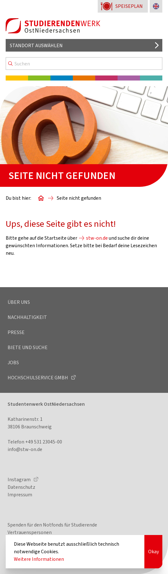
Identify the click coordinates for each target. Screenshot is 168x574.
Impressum (20, 494)
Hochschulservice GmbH (38, 377)
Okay (153, 551)
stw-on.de (97, 238)
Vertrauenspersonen (30, 532)
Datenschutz (21, 487)
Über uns (19, 302)
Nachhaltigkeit (27, 317)
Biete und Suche (28, 347)
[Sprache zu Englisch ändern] (156, 6)
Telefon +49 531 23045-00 (35, 441)
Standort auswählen (36, 45)
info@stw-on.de (25, 449)
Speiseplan (129, 6)
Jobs (13, 362)
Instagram (20, 479)
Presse (16, 332)
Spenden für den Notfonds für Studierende (52, 524)
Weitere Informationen (39, 559)
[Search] (84, 63)
